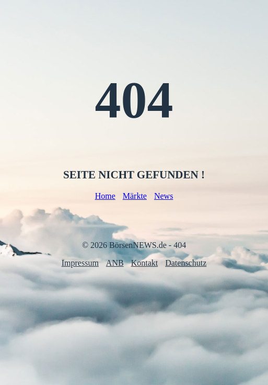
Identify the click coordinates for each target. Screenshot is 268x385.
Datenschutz (185, 262)
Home (105, 195)
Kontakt (144, 262)
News (163, 195)
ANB (115, 262)
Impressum (80, 262)
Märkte (135, 195)
